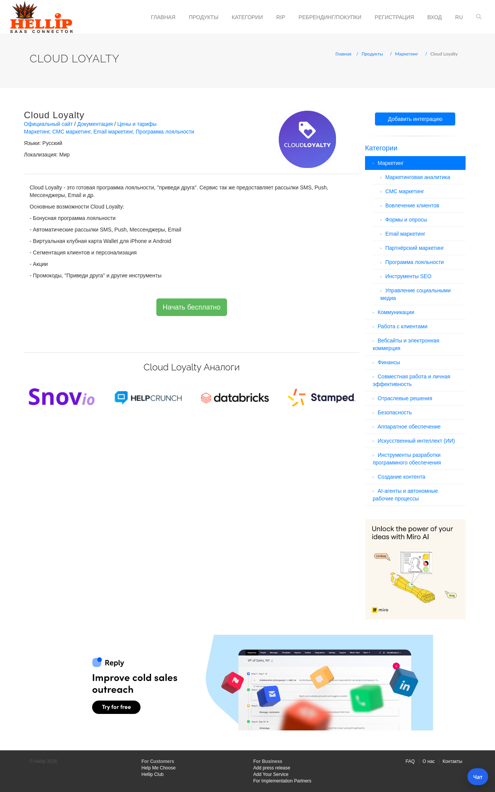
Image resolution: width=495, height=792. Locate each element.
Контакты (453, 761)
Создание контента (401, 477)
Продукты (203, 17)
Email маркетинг (113, 132)
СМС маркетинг (71, 132)
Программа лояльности (165, 132)
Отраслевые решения (405, 398)
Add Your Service (271, 774)
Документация (95, 124)
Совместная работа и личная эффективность (411, 380)
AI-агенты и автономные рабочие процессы (405, 495)
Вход (434, 17)
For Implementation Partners (282, 781)
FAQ (410, 761)
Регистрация (394, 17)
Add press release (272, 768)
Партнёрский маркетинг (414, 248)
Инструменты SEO (408, 276)
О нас (428, 761)
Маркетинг (407, 54)
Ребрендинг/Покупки (330, 17)
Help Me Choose (158, 768)
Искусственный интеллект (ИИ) (416, 441)
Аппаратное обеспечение (409, 427)
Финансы (389, 362)
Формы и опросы (406, 220)
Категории (247, 17)
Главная (163, 17)
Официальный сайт (48, 124)
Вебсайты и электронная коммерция (406, 344)
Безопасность (395, 412)
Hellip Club (152, 774)
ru (459, 17)
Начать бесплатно (192, 307)
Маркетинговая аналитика (417, 177)
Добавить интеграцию (415, 119)
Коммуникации (396, 312)
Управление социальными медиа (415, 294)
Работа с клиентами (402, 326)
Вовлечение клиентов (412, 205)
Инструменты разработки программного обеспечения (407, 459)
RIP (280, 17)
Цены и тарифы (137, 124)
